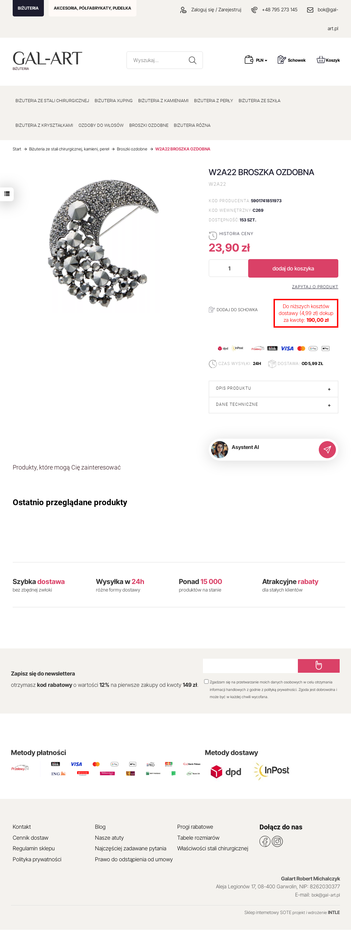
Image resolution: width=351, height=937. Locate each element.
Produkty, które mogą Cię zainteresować (67, 467)
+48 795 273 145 (280, 9)
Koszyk (328, 59)
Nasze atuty (109, 837)
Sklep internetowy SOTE (267, 912)
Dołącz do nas (280, 827)
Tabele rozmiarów (198, 837)
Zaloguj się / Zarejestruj (210, 9)
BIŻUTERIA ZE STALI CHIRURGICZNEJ (52, 100)
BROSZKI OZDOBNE (148, 125)
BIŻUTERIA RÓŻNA (192, 125)
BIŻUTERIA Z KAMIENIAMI (163, 100)
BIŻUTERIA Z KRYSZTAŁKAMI (44, 125)
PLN (261, 60)
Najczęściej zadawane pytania (130, 848)
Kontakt (22, 826)
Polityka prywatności (37, 859)
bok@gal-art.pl (326, 895)
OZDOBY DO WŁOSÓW (101, 125)
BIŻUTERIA (28, 8)
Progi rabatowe (195, 826)
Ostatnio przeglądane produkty (70, 502)
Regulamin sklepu (34, 848)
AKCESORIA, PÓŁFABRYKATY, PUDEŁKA (92, 8)
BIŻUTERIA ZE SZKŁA (259, 100)
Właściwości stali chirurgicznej (212, 848)
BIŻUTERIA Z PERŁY (213, 100)
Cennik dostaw (30, 837)
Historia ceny (236, 233)
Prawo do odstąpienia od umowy (134, 859)
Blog (100, 826)
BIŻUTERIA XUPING (114, 100)
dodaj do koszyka (293, 268)
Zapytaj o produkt (315, 287)
